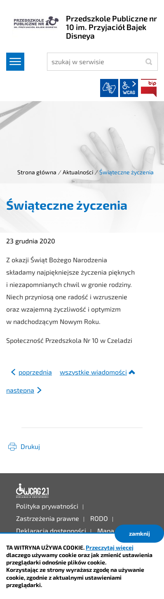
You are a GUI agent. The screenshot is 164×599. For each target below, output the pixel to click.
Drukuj (30, 446)
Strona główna (36, 172)
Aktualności (78, 172)
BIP (149, 88)
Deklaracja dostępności (32, 491)
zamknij (139, 533)
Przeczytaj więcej (110, 547)
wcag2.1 (129, 88)
